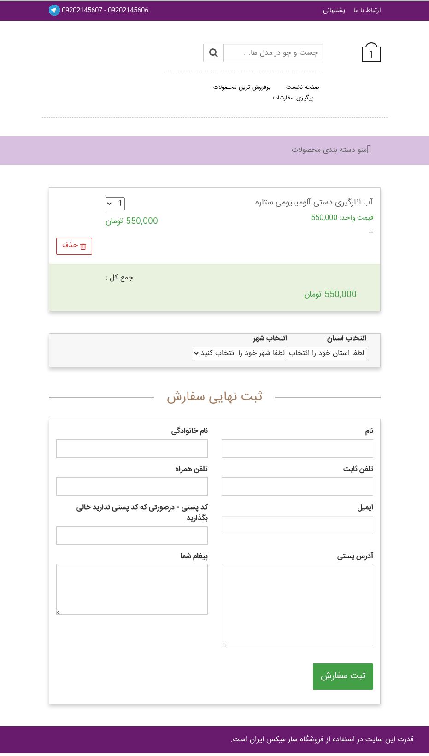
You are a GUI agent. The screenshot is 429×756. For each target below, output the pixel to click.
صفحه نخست (302, 87)
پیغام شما (194, 557)
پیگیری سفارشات (293, 98)
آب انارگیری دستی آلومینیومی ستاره (314, 202)
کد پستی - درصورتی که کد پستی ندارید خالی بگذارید (142, 513)
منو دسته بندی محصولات (329, 150)
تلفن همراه (192, 470)
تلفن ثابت (358, 470)
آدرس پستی (355, 557)
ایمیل (365, 508)
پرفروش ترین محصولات (242, 87)
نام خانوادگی (189, 431)
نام (369, 431)
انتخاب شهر (270, 339)
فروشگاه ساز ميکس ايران (287, 739)
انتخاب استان (346, 339)
